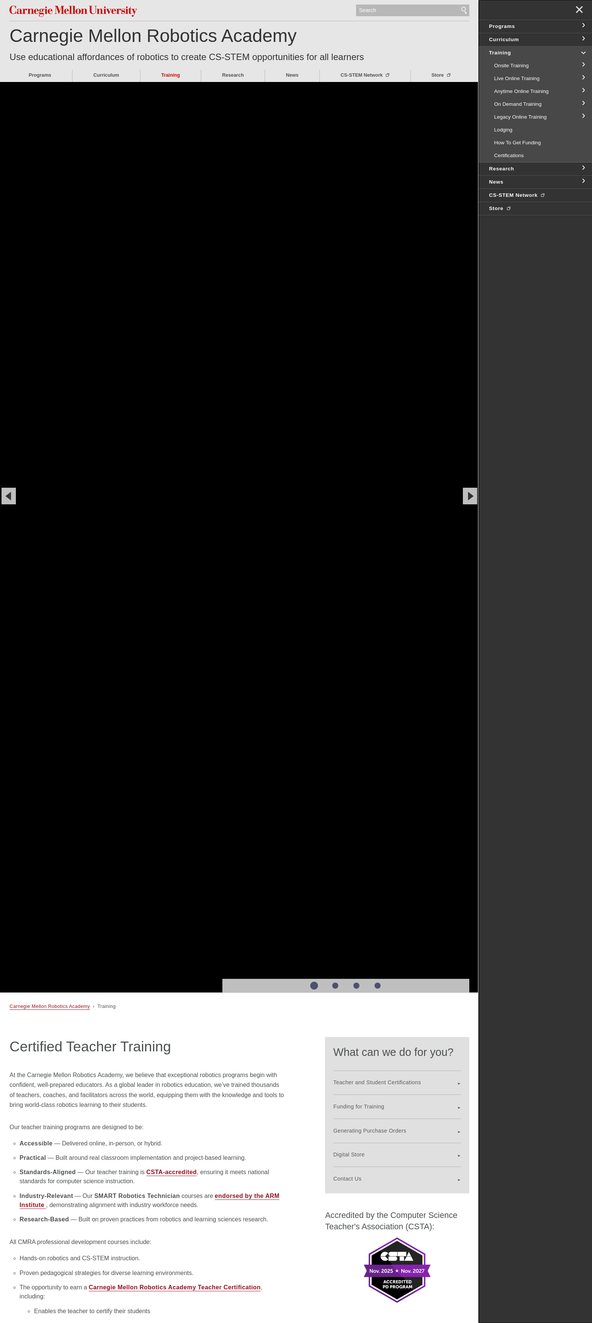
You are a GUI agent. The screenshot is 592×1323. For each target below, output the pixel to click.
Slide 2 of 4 (335, 986)
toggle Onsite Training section (583, 65)
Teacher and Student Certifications (377, 1082)
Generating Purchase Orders (369, 1131)
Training (170, 75)
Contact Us (347, 1179)
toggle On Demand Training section (583, 103)
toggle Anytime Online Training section (583, 90)
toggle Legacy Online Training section (583, 116)
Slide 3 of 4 (356, 986)
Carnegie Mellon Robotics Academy (152, 36)
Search (464, 11)
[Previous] (9, 496)
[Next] (470, 496)
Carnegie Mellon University (81, 11)
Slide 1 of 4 (314, 985)
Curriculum (106, 75)
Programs (40, 75)
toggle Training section (583, 52)
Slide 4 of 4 (378, 986)
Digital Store (349, 1154)
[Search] (412, 11)
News (292, 75)
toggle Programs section (583, 25)
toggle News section (583, 181)
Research (233, 75)
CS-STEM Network (362, 75)
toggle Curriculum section (583, 39)
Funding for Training (358, 1107)
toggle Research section (583, 168)
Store (438, 75)
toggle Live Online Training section (583, 77)
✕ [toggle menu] (579, 11)
